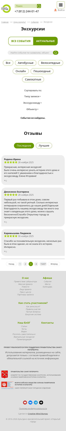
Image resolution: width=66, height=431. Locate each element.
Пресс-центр (25, 292)
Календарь (47, 286)
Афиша (47, 277)
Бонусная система (33, 314)
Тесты (23, 329)
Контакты (47, 322)
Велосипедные (50, 63)
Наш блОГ (24, 322)
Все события (21, 41)
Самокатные (33, 79)
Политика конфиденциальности (33, 408)
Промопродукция (24, 339)
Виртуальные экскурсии (24, 337)
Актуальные (45, 41)
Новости (25, 286)
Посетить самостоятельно (23, 334)
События (47, 281)
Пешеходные (42, 71)
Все (8, 63)
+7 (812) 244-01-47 (27, 11)
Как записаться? (33, 306)
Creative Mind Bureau (38, 413)
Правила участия (33, 309)
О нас (25, 277)
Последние (24, 145)
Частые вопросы (33, 311)
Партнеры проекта (25, 294)
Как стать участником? (33, 302)
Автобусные (25, 63)
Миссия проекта (25, 284)
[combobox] (33, 96)
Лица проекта (25, 289)
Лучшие (44, 145)
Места (47, 284)
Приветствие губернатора (25, 281)
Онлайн (21, 71)
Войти (61, 10)
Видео (24, 331)
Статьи (24, 326)
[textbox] (33, 96)
